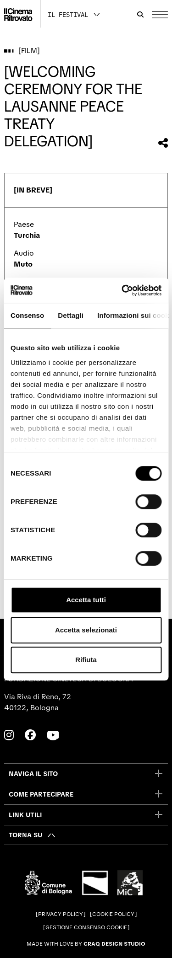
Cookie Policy (113, 914)
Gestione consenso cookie (86, 927)
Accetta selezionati (86, 630)
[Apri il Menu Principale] (160, 14)
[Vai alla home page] (18, 14)
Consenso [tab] (27, 315)
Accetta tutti (86, 600)
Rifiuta (86, 660)
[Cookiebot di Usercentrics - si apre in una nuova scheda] (122, 290)
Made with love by (86, 944)
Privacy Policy (60, 914)
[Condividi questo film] (163, 143)
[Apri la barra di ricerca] (140, 14)
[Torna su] (32, 835)
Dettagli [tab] (70, 315)
